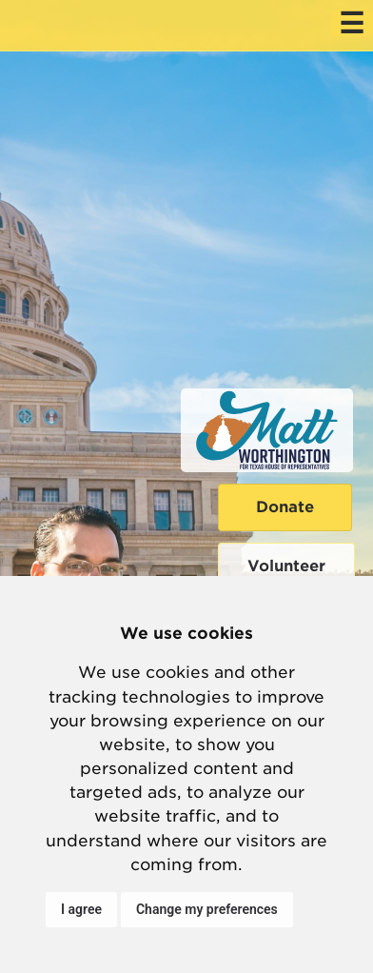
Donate (285, 507)
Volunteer (286, 566)
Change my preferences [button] (207, 909)
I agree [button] (81, 909)
